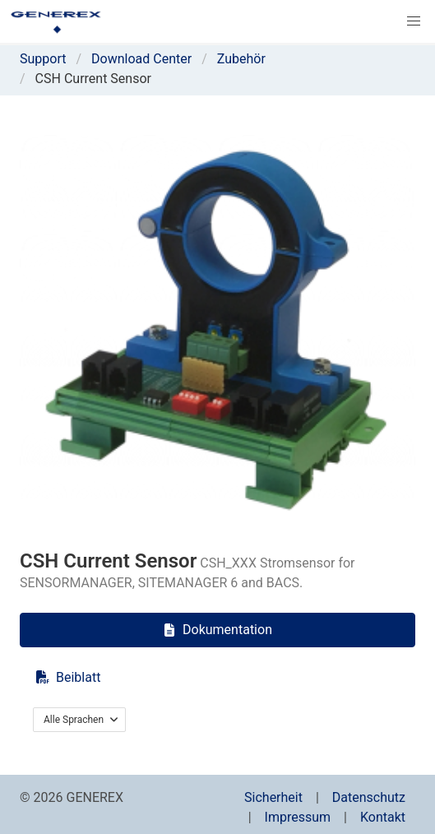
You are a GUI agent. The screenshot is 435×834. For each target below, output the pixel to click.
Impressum (298, 817)
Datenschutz (368, 797)
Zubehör (241, 59)
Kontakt (382, 817)
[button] (413, 21)
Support (43, 59)
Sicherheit (273, 797)
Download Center (141, 59)
